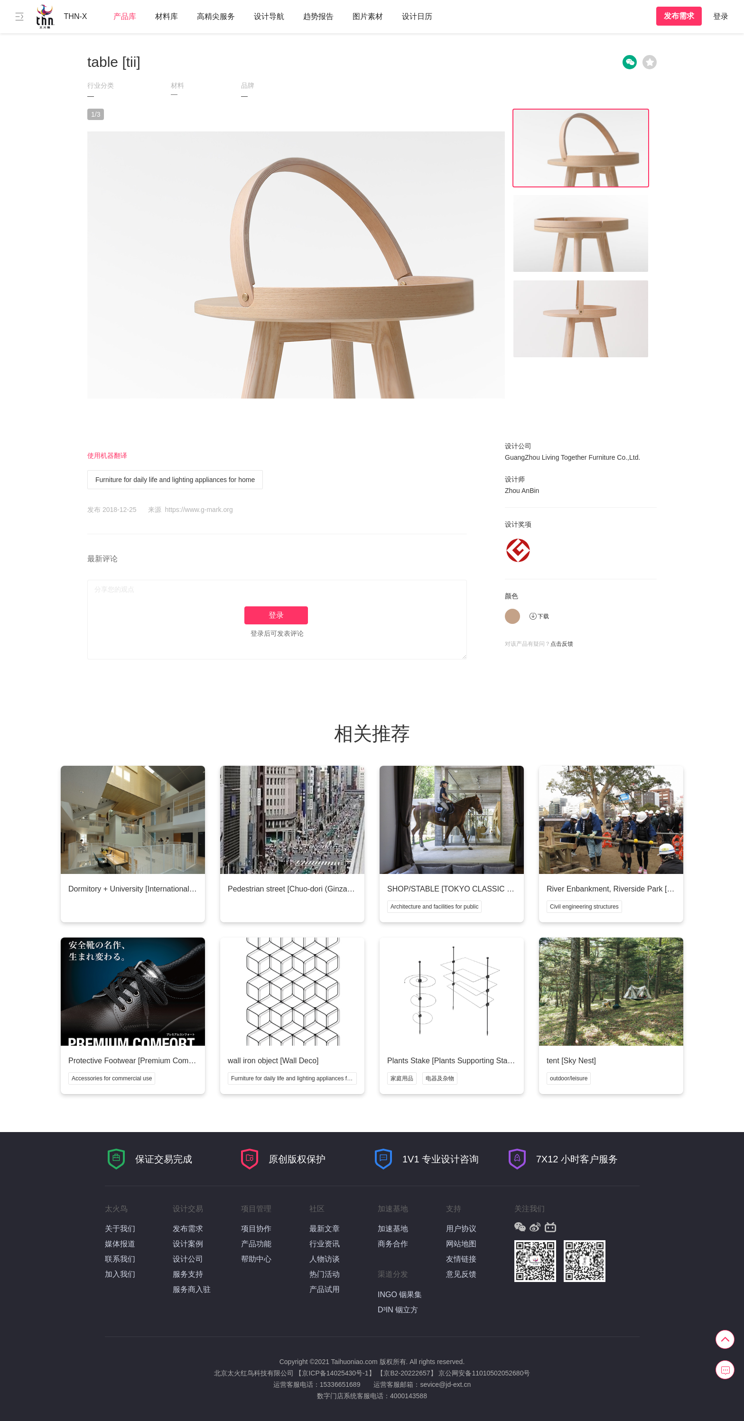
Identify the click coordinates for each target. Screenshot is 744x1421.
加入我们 (120, 1274)
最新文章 (324, 1229)
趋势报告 (318, 16)
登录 (720, 16)
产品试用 (324, 1289)
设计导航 (269, 16)
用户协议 (461, 1229)
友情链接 (461, 1259)
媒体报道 (120, 1244)
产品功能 (256, 1244)
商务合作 (393, 1244)
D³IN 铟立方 (398, 1310)
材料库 (166, 16)
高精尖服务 (216, 16)
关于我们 (120, 1229)
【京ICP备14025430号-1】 (335, 1373)
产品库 (124, 16)
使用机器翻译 (107, 455)
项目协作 (256, 1229)
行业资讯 (324, 1244)
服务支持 (188, 1274)
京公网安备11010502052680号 (484, 1373)
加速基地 (393, 1229)
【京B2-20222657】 (407, 1373)
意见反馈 (461, 1274)
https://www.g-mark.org (199, 509)
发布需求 (679, 16)
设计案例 (188, 1244)
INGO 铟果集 (400, 1295)
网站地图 (461, 1244)
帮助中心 (256, 1259)
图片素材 (368, 16)
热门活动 (324, 1274)
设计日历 (417, 16)
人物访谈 (324, 1259)
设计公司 (188, 1259)
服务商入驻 (192, 1289)
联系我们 (120, 1259)
